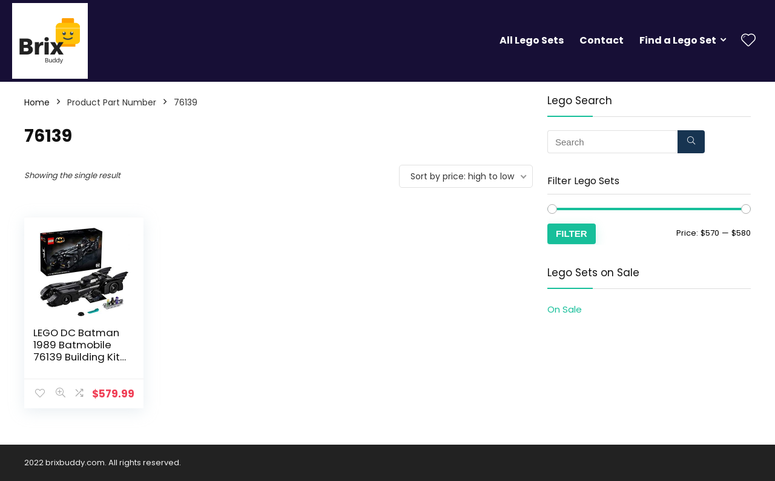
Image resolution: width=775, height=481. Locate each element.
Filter (571, 233)
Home (37, 102)
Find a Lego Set (677, 40)
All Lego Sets (532, 40)
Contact (601, 40)
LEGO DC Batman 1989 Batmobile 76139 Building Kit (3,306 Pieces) (76, 350)
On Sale (564, 309)
